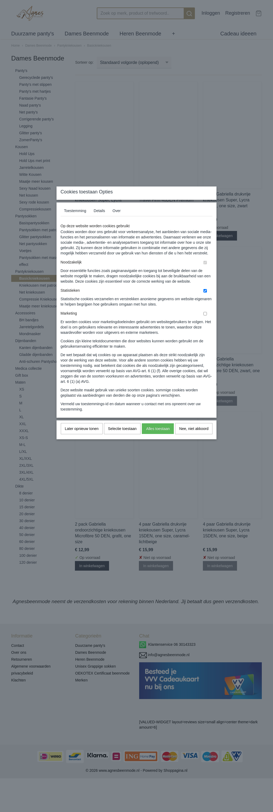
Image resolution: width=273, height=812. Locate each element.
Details (99, 221)
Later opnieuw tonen (82, 439)
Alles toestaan (158, 439)
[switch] (205, 273)
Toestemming (75, 221)
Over (117, 221)
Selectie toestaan (122, 439)
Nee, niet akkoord (193, 439)
